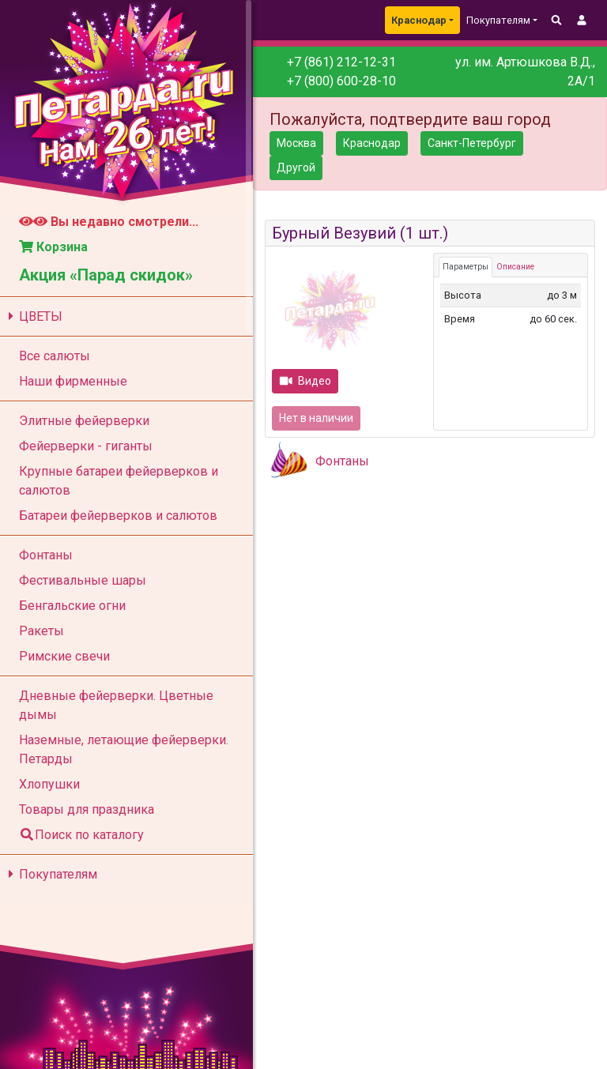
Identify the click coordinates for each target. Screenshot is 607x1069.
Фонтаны (342, 461)
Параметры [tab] (465, 267)
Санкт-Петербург (472, 143)
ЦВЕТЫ (32, 316)
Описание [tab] (515, 267)
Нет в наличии (316, 418)
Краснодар (419, 20)
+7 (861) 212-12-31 (341, 62)
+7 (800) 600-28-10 (341, 80)
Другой (296, 167)
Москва (296, 143)
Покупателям (50, 874)
